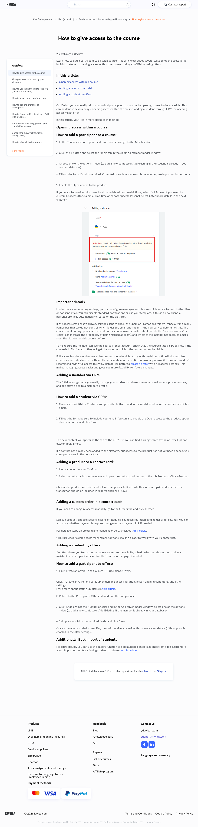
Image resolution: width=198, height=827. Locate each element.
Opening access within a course (78, 81)
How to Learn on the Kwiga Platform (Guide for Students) (30, 90)
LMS (30, 730)
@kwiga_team (149, 730)
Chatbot (33, 761)
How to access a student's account (29, 98)
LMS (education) (67, 19)
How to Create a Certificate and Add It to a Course (30, 115)
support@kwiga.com (153, 736)
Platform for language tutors (45, 774)
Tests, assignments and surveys (47, 768)
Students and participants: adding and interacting (104, 19)
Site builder (35, 755)
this (135, 530)
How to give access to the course (148, 19)
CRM (31, 742)
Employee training (39, 776)
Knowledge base (103, 736)
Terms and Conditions (138, 813)
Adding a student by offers (75, 94)
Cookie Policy (163, 813)
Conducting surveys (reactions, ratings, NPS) (27, 134)
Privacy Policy (184, 813)
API (95, 742)
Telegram (162, 671)
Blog (95, 730)
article (142, 530)
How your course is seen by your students (28, 81)
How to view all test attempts (27, 142)
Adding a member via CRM (75, 88)
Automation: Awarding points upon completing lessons (29, 125)
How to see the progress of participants (25, 106)
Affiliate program (103, 771)
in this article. (129, 650)
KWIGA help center (44, 19)
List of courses (102, 758)
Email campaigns (38, 749)
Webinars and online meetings (46, 736)
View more (18, 150)
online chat (147, 671)
